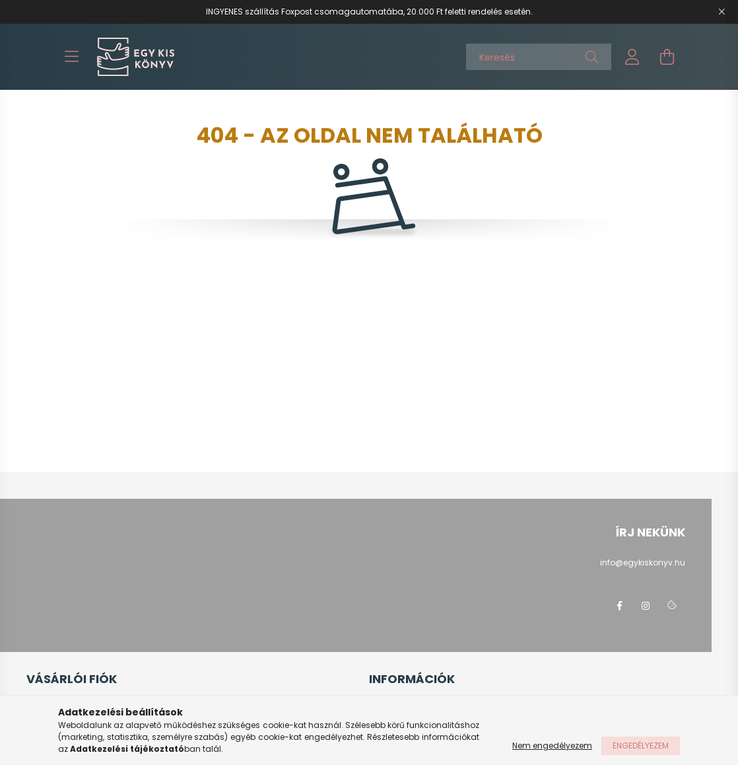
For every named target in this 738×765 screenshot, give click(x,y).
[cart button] (667, 57)
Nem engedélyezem (552, 745)
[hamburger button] (71, 57)
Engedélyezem (641, 745)
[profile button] (632, 57)
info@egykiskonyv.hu (642, 562)
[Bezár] (721, 12)
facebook (619, 606)
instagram (645, 606)
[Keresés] (538, 57)
